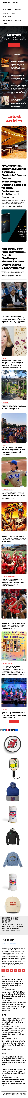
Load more (14, 721)
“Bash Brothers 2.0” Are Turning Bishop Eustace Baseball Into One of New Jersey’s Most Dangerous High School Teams (13, 1072)
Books (12, 73)
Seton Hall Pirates (7, 621)
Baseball (3, 1087)
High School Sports (7, 489)
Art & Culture (5, 402)
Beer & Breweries (7, 663)
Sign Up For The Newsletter (8, 943)
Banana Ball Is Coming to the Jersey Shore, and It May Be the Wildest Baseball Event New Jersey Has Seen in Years (13, 1083)
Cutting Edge (14, 58)
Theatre (4, 709)
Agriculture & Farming (7, 1026)
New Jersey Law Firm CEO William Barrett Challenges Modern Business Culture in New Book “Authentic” (18, 78)
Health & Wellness (15, 82)
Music (4, 445)
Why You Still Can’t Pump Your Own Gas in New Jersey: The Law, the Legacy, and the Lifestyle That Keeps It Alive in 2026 (13, 1044)
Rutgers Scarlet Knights (8, 576)
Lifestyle (3, 1049)
